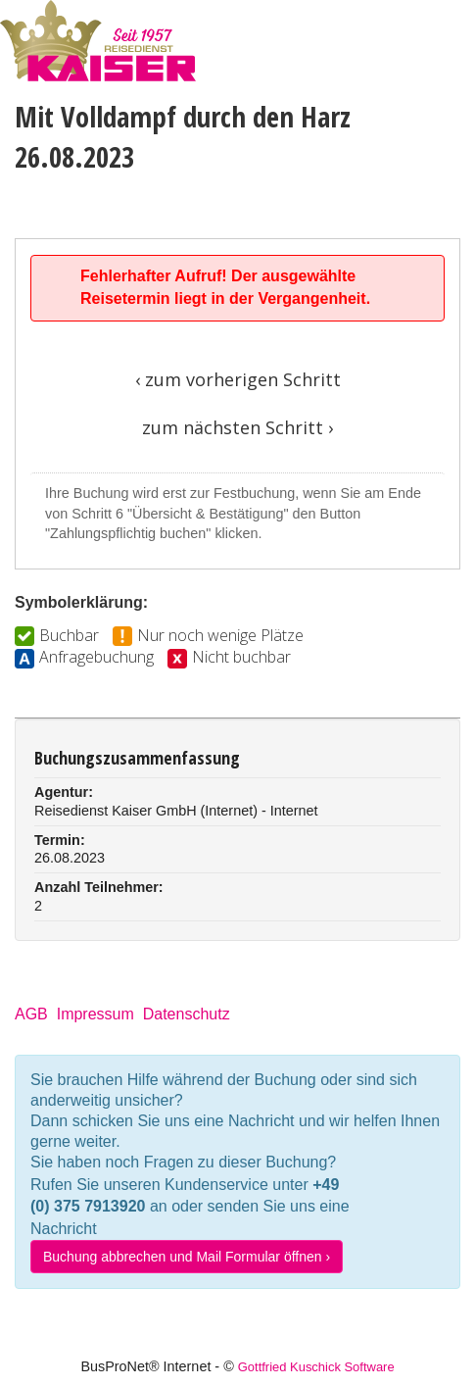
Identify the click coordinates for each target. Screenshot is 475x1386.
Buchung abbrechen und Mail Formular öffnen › (186, 1256)
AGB (31, 1014)
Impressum (95, 1014)
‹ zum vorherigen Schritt (238, 379)
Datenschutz (186, 1014)
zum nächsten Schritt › (237, 427)
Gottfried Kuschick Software (316, 1367)
